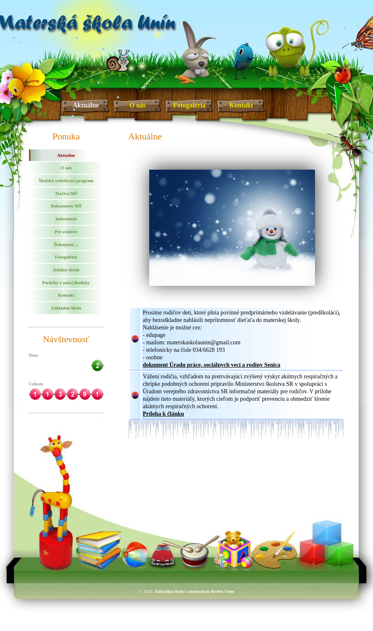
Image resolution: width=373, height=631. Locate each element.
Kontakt (241, 105)
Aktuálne (86, 105)
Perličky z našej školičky (66, 282)
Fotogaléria (189, 105)
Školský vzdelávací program (66, 180)
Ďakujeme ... (66, 244)
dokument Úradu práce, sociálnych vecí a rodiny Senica (212, 365)
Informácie (66, 218)
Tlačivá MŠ (66, 193)
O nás (137, 105)
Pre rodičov (66, 231)
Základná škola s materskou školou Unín (194, 591)
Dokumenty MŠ (66, 205)
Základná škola (66, 307)
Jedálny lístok (66, 269)
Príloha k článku (163, 414)
